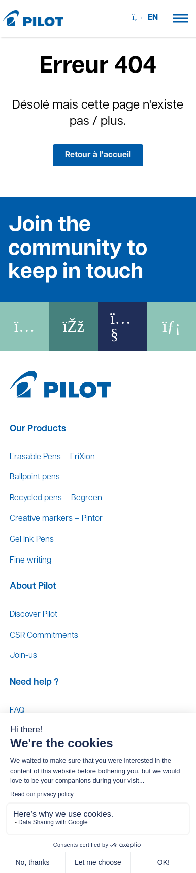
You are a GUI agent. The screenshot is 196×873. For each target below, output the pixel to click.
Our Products (38, 429)
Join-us (23, 656)
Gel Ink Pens (32, 540)
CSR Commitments (44, 636)
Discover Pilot (33, 615)
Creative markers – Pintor (56, 519)
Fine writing (30, 560)
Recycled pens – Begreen (56, 498)
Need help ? (34, 682)
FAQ (17, 711)
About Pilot (33, 586)
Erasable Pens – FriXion (52, 457)
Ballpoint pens (35, 477)
